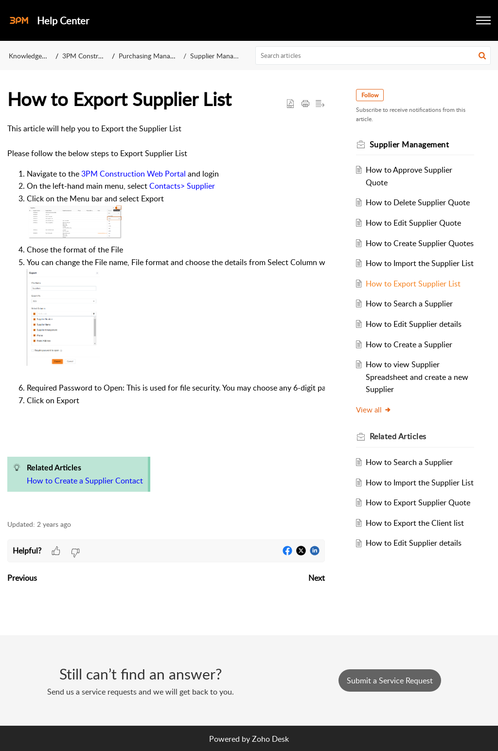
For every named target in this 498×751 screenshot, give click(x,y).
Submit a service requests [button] (389, 680)
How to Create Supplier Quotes (420, 243)
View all (373, 409)
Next (316, 577)
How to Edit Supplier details (414, 324)
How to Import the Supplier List (420, 263)
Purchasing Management (156, 55)
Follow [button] (369, 95)
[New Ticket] (389, 680)
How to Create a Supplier (409, 344)
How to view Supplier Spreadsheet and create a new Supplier (417, 376)
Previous (22, 577)
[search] (373, 55)
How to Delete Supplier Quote (418, 202)
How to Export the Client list (415, 523)
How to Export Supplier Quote (418, 502)
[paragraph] (166, 316)
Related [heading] (398, 436)
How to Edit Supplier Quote (413, 222)
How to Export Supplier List (413, 283)
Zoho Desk (270, 738)
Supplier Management (223, 55)
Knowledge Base (33, 55)
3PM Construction (89, 55)
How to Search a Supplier (409, 303)
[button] (483, 20)
